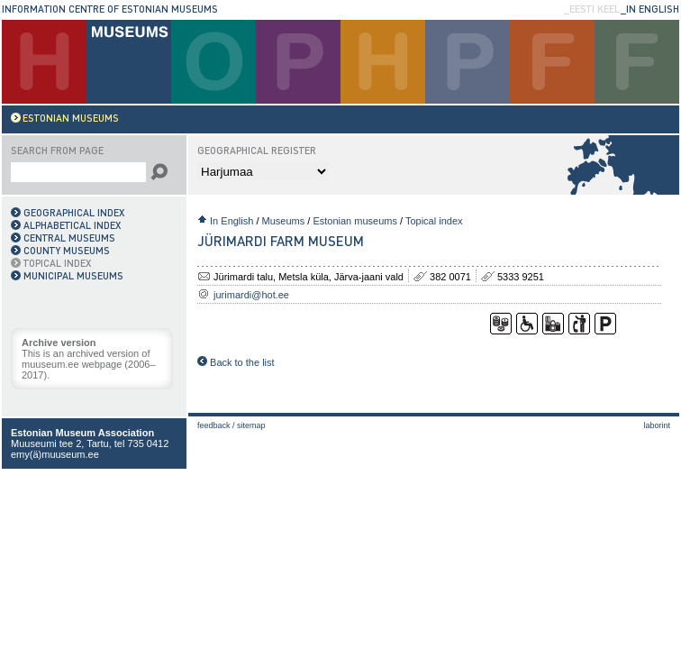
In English (231, 220)
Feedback (214, 425)
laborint (656, 425)
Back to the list (236, 362)
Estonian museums (355, 220)
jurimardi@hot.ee (251, 294)
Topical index (434, 220)
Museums (283, 220)
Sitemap (251, 425)
